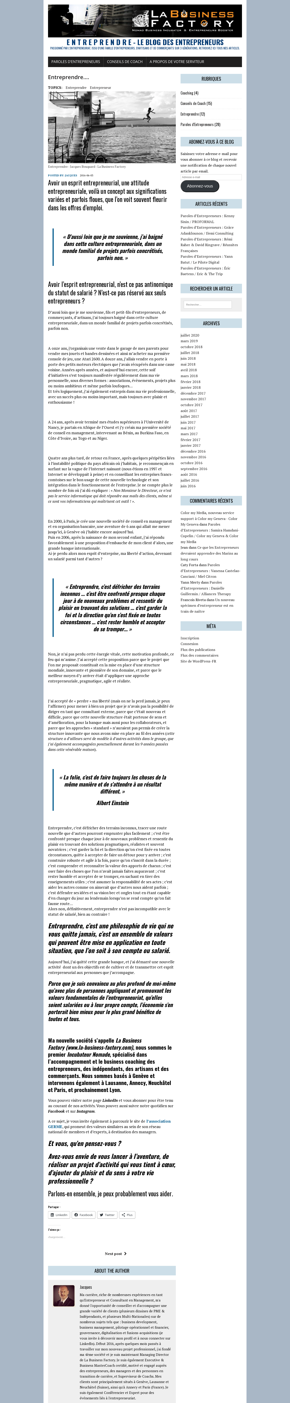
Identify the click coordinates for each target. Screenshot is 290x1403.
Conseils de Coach (91, 75)
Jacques (37, 214)
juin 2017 (200, 426)
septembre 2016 (206, 473)
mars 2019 (201, 345)
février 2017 (203, 444)
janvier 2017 (203, 449)
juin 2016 (200, 490)
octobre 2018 (204, 351)
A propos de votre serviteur (143, 75)
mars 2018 (201, 380)
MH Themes (68, 1399)
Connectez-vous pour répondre (123, 1271)
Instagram (146, 986)
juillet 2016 (202, 484)
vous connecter (50, 1365)
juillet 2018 (202, 356)
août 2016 (201, 478)
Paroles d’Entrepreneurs (42, 75)
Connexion (201, 613)
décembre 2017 (205, 397)
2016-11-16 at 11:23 (85, 1271)
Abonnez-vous (212, 194)
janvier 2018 (203, 391)
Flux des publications (210, 619)
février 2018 (203, 386)
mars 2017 (201, 438)
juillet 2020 (202, 339)
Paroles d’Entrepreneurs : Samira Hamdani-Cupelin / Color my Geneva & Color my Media (230, 528)
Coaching (199, 106)
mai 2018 (200, 368)
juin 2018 (200, 362)
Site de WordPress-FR (210, 630)
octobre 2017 (204, 409)
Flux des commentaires (212, 624)
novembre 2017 (205, 403)
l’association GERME (132, 996)
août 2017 (201, 415)
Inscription (202, 607)
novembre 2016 (205, 461)
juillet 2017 (202, 420)
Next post (104, 1121)
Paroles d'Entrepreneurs (209, 138)
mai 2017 (200, 432)
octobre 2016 (204, 467)
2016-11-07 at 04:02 (71, 1309)
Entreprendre (42, 101)
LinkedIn (76, 981)
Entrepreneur (66, 101)
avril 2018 (201, 374)
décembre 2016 (205, 455)
